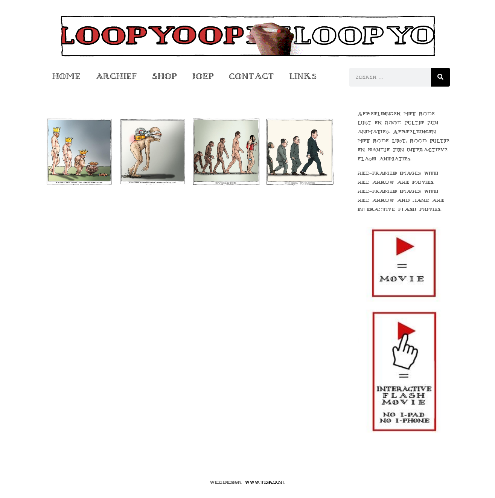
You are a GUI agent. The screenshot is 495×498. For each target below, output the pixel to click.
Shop (164, 76)
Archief (116, 76)
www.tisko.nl (265, 482)
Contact (251, 76)
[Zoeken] (440, 77)
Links (303, 76)
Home (66, 76)
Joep (203, 76)
